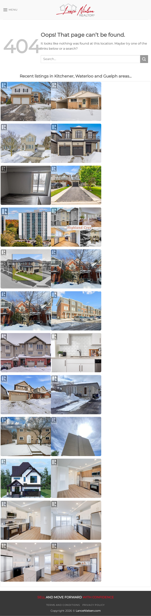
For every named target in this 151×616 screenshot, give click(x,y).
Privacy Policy (93, 604)
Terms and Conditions (63, 604)
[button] (10, 10)
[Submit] (144, 59)
